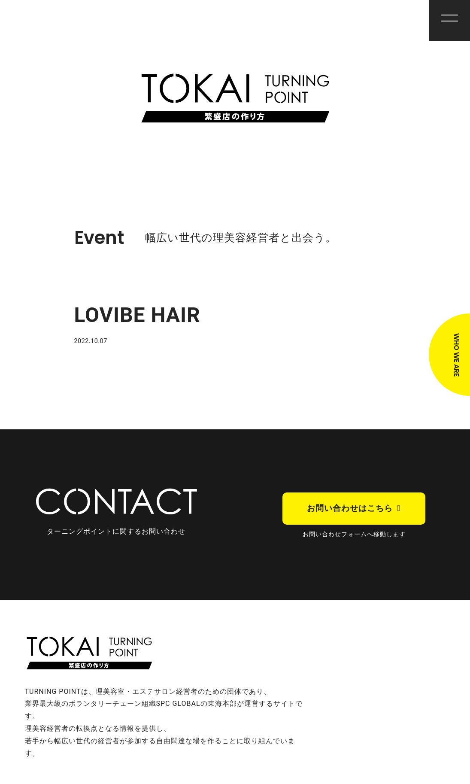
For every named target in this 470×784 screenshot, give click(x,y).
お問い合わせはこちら (350, 508)
